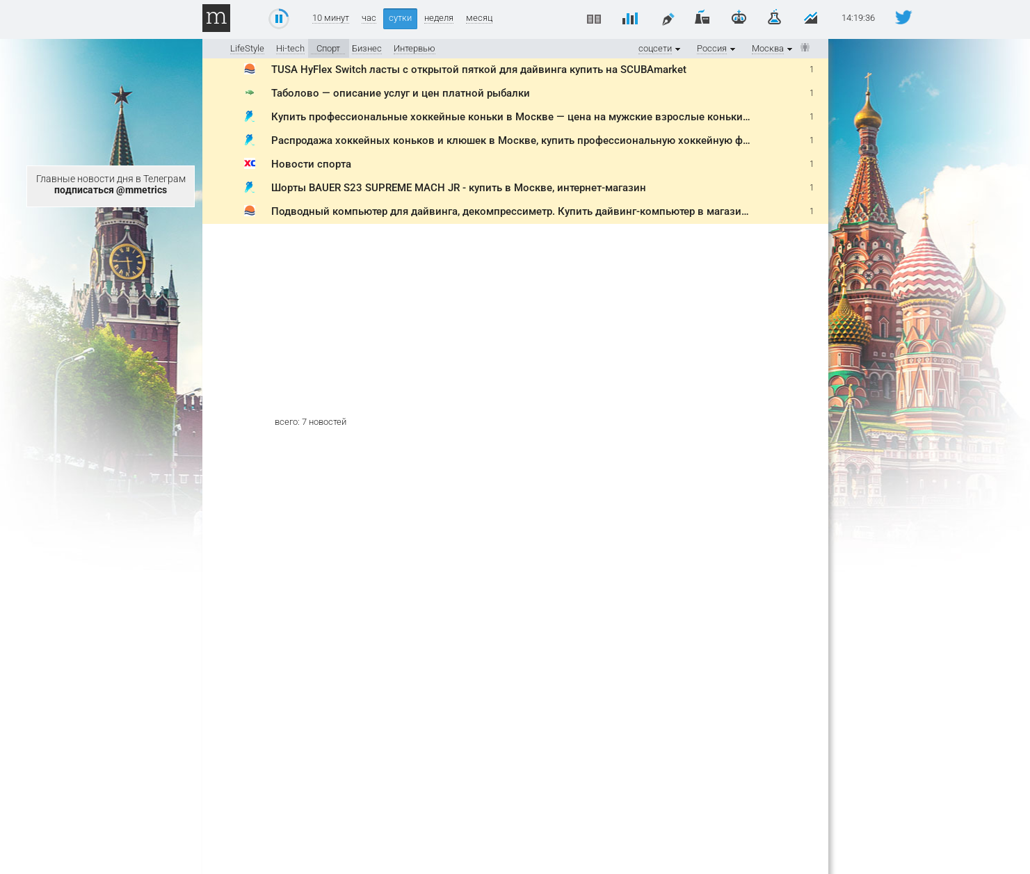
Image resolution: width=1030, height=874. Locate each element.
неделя (438, 18)
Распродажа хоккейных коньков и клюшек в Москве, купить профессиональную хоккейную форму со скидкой (548, 140)
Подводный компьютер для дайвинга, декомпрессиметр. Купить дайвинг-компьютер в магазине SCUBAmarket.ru (552, 211)
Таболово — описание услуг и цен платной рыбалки (400, 93)
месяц (479, 18)
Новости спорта (311, 164)
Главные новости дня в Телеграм (111, 184)
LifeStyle (247, 48)
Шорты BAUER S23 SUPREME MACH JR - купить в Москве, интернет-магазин (458, 187)
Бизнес (367, 48)
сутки (400, 18)
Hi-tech (290, 48)
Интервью (414, 48)
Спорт (328, 48)
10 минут (330, 18)
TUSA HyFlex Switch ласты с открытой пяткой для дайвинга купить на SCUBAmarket (478, 69)
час (369, 18)
